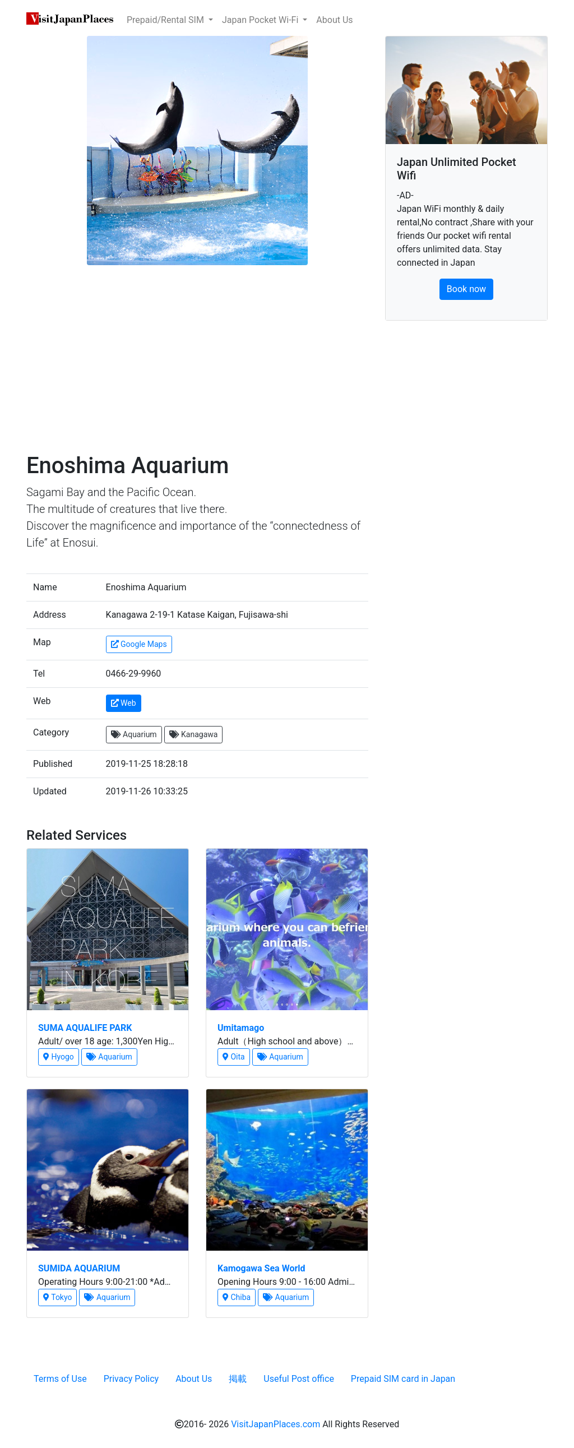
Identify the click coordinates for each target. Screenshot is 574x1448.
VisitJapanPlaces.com (275, 1424)
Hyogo (58, 1056)
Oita (234, 1056)
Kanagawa (193, 734)
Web (123, 702)
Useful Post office (298, 1378)
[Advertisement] (197, 362)
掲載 (238, 1378)
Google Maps (139, 644)
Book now (466, 289)
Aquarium (134, 734)
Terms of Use (60, 1378)
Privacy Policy (131, 1378)
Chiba (237, 1297)
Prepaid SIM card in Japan (403, 1378)
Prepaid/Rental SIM (166, 20)
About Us (334, 20)
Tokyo (57, 1297)
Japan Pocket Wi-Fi (261, 20)
